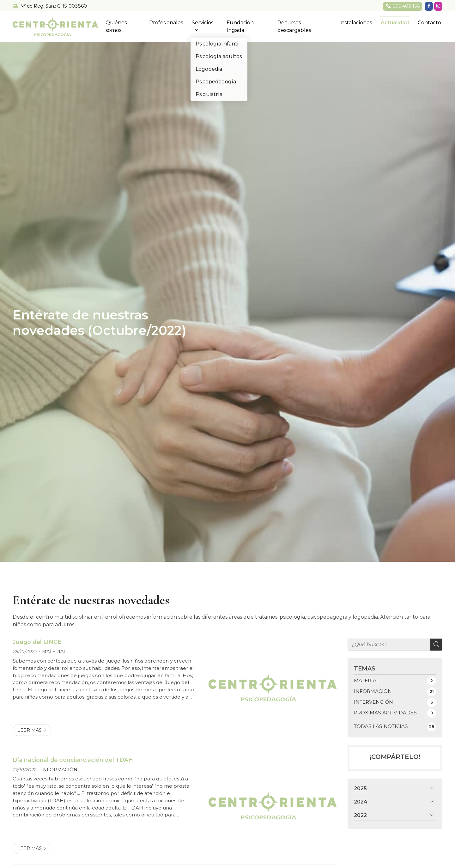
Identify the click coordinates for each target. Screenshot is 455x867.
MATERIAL (54, 651)
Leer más (29, 730)
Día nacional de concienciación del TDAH (73, 759)
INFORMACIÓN (59, 770)
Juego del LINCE (37, 642)
